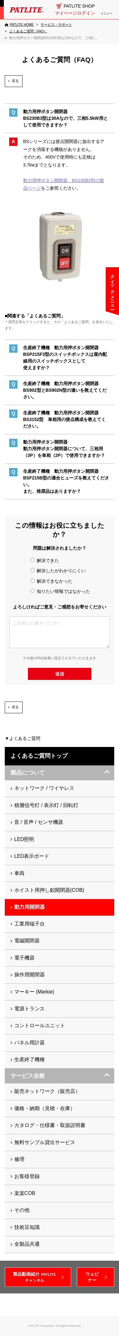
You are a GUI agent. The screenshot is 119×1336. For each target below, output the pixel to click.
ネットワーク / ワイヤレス (44, 788)
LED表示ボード (32, 856)
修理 (19, 1159)
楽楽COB (24, 1193)
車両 (19, 873)
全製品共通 (27, 1244)
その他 (22, 1210)
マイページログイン (75, 13)
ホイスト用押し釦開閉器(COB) (49, 890)
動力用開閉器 (29, 907)
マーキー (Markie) (34, 991)
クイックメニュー (112, 289)
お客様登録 (27, 1176)
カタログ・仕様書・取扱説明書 (49, 1125)
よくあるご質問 (24, 738)
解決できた (44, 560)
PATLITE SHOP (79, 6)
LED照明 (24, 839)
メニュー (106, 13)
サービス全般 (27, 1076)
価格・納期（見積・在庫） (44, 1108)
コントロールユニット (39, 1025)
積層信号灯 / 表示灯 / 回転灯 (46, 805)
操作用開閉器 (29, 974)
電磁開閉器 (27, 940)
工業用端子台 (29, 923)
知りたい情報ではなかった (60, 591)
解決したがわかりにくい (58, 570)
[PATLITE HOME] (19, 24)
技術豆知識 (27, 1227)
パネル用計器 (29, 1042)
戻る (15, 81)
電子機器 (24, 957)
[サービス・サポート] (56, 24)
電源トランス (29, 1008)
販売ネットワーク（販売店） (47, 1091)
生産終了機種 (29, 1059)
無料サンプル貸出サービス (44, 1142)
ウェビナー (92, 1277)
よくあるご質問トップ (39, 756)
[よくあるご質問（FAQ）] (28, 31)
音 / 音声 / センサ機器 (38, 822)
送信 (59, 673)
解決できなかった (51, 581)
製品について (27, 773)
